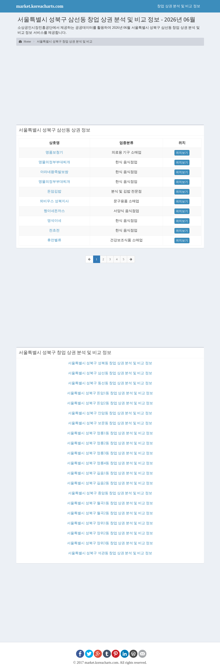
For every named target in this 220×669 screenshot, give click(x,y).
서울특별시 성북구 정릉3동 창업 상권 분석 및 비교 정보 (110, 453)
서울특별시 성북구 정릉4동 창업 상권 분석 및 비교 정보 (110, 463)
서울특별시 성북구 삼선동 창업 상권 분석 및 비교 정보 (110, 373)
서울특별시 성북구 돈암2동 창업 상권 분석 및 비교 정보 (110, 403)
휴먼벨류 (54, 240)
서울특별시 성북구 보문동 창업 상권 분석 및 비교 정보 (110, 423)
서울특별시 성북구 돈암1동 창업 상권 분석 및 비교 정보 (110, 393)
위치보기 (182, 152)
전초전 (54, 230)
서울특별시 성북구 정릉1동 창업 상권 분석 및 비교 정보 (110, 433)
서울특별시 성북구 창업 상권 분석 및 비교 (64, 41)
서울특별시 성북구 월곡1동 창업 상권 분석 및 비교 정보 (110, 503)
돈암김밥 (54, 191)
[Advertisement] (110, 85)
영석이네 (54, 220)
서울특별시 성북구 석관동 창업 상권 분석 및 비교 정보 (110, 553)
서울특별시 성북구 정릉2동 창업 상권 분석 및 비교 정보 (110, 443)
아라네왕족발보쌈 (54, 172)
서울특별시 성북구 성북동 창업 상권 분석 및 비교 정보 (110, 363)
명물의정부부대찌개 (54, 162)
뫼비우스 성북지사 (54, 201)
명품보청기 (54, 152)
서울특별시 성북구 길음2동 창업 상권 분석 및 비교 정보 (110, 483)
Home (25, 41)
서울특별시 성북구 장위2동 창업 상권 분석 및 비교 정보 (110, 533)
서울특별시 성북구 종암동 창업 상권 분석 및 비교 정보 (110, 493)
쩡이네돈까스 (54, 211)
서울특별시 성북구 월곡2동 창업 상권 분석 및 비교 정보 (110, 513)
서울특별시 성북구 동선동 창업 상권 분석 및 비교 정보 (110, 383)
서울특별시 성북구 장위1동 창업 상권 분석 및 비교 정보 (110, 523)
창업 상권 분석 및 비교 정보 (178, 6)
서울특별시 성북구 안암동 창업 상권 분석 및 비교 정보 (110, 413)
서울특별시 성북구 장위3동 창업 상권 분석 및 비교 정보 (110, 543)
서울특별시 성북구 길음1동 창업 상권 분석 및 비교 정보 (110, 473)
